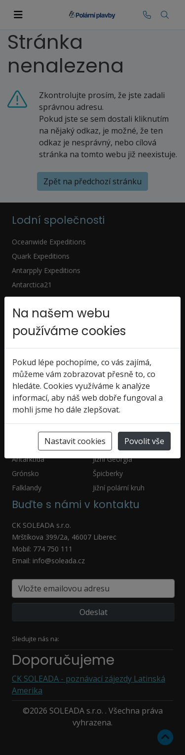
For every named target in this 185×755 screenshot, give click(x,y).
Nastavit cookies (75, 441)
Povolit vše (144, 441)
